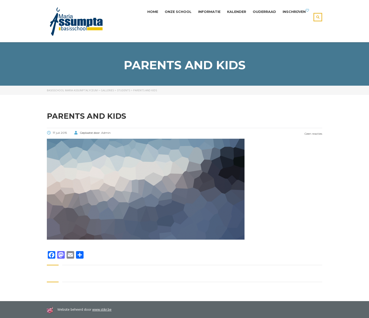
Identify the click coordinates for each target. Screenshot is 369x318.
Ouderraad (264, 12)
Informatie (209, 12)
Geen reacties (309, 133)
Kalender (236, 12)
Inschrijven (294, 12)
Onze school (178, 12)
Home (152, 12)
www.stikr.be (102, 309)
